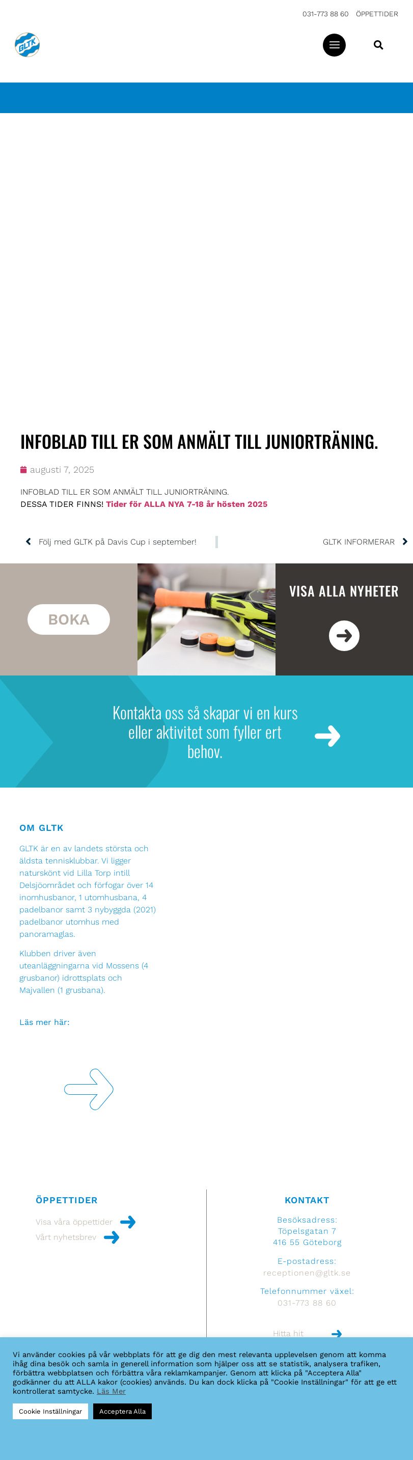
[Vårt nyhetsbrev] (111, 1237)
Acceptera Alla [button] (122, 1411)
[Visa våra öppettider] (127, 1222)
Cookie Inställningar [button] (50, 1411)
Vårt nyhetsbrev (66, 1237)
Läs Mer (111, 1391)
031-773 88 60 (325, 14)
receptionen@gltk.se (307, 1273)
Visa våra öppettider (74, 1222)
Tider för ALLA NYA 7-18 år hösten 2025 (186, 504)
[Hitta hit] (337, 1334)
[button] (334, 45)
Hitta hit (288, 1333)
